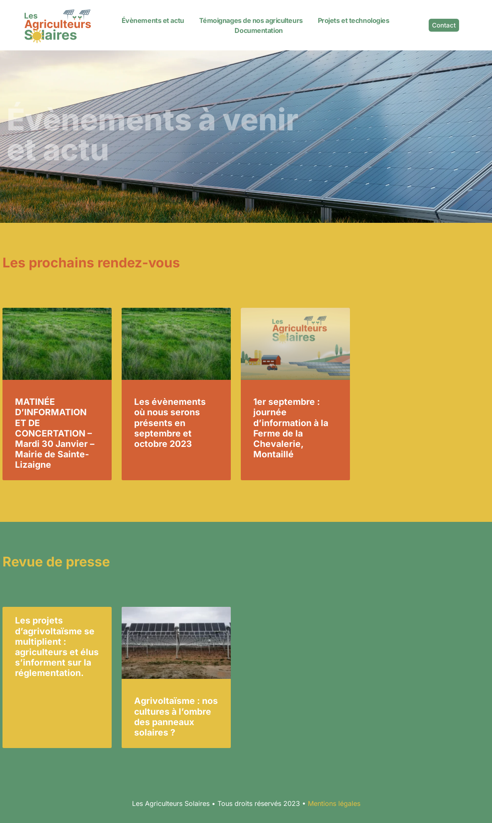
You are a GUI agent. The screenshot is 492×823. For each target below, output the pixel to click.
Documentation (258, 30)
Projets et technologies (354, 20)
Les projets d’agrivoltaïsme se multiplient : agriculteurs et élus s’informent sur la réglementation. (57, 646)
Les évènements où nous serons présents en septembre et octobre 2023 (170, 423)
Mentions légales (334, 803)
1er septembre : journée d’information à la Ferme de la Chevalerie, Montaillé (290, 428)
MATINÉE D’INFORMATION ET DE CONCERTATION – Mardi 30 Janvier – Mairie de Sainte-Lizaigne (55, 433)
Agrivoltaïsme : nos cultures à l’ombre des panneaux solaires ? (176, 717)
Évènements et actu (153, 20)
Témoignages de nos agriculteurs (251, 20)
